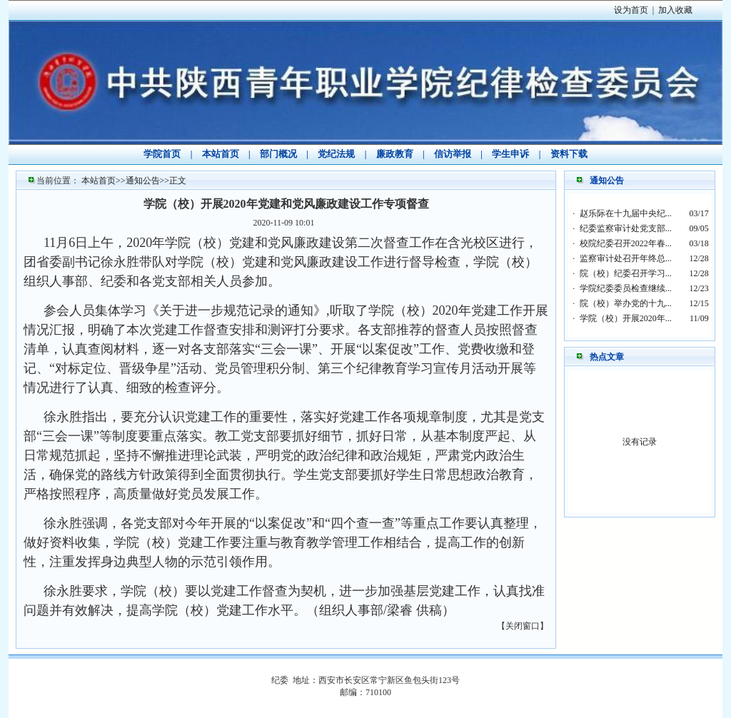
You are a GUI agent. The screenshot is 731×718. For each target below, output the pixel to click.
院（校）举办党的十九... (626, 303)
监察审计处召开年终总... (626, 258)
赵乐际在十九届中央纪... (626, 213)
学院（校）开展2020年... (626, 318)
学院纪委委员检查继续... (626, 288)
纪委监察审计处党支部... (626, 228)
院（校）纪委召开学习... (626, 273)
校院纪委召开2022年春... (626, 243)
